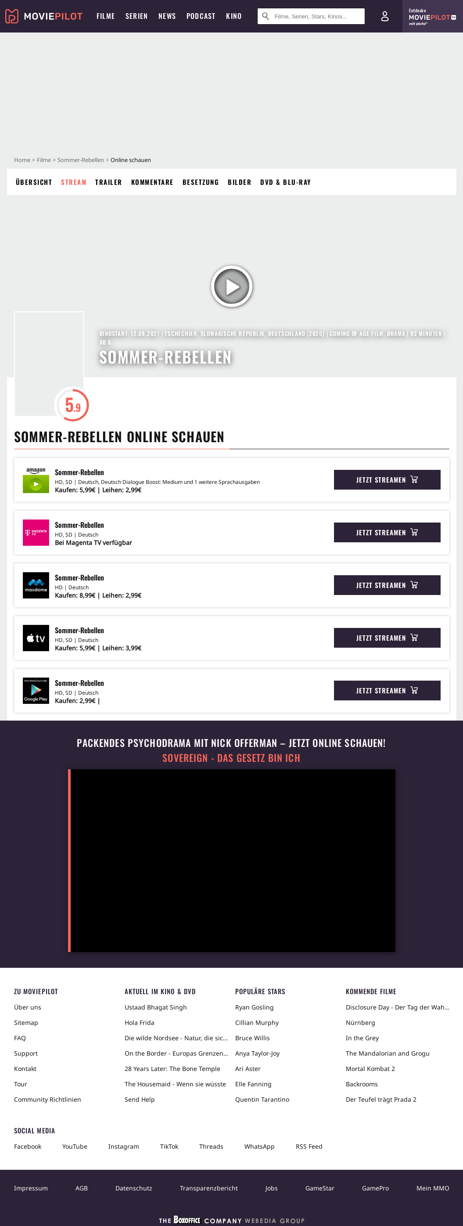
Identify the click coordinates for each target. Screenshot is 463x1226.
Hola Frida (139, 1022)
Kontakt (25, 1068)
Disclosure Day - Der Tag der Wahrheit (397, 1007)
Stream (73, 182)
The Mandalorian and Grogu (388, 1053)
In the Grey (362, 1038)
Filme (44, 160)
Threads (211, 1146)
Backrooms (362, 1084)
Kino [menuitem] (234, 16)
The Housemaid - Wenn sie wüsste (175, 1084)
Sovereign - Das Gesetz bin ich (231, 757)
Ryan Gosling (254, 1007)
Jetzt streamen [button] (387, 479)
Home (22, 160)
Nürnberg (360, 1022)
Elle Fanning (253, 1084)
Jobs (272, 1188)
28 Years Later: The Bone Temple (172, 1068)
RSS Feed (309, 1146)
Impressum (31, 1188)
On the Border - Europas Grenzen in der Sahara (176, 1053)
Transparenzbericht (209, 1188)
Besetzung (201, 182)
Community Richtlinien (47, 1099)
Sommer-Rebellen (80, 160)
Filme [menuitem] (106, 16)
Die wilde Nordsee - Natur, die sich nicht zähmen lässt (176, 1038)
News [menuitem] (167, 16)
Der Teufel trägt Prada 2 (381, 1099)
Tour (20, 1084)
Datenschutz (133, 1188)
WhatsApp (259, 1146)
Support (26, 1053)
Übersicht (34, 182)
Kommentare (152, 182)
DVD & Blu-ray (285, 182)
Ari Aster (248, 1068)
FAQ (20, 1038)
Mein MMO (432, 1188)
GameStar (319, 1188)
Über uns (27, 1007)
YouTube (74, 1146)
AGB (81, 1188)
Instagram (123, 1146)
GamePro (375, 1188)
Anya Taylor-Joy (257, 1053)
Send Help (140, 1099)
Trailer (108, 182)
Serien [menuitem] (137, 16)
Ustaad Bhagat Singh (156, 1007)
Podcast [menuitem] (201, 16)
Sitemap (26, 1022)
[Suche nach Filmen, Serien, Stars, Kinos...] (311, 16)
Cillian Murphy (257, 1022)
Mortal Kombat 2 (370, 1068)
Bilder (239, 182)
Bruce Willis (252, 1038)
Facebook (27, 1146)
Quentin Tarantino (262, 1099)
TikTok (169, 1146)
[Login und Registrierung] (385, 16)
